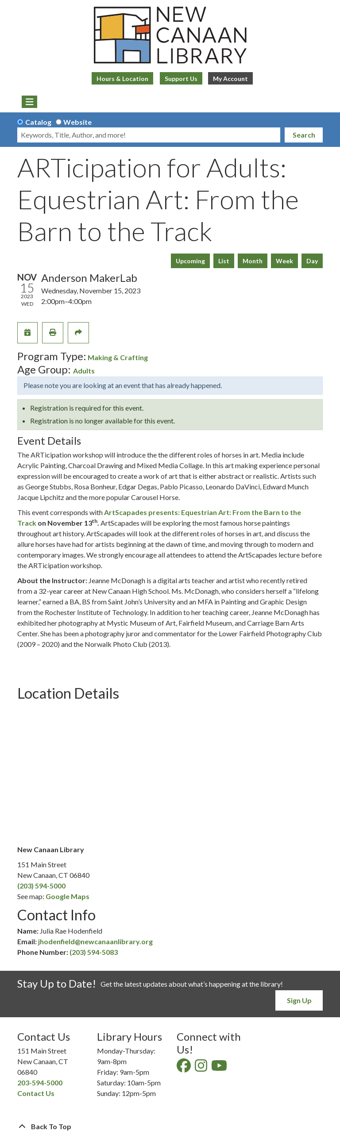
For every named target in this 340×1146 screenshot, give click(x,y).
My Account (230, 78)
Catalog (38, 122)
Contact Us (35, 1093)
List (223, 261)
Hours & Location (122, 78)
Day (312, 261)
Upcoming (190, 261)
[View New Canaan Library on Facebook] (184, 1068)
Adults (84, 370)
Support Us (181, 78)
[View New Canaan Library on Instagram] (202, 1068)
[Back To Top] (170, 1126)
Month (253, 261)
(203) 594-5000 (41, 885)
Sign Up (299, 1000)
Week (284, 261)
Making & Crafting (118, 357)
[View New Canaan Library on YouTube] (219, 1068)
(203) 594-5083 (94, 952)
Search (304, 135)
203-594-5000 (39, 1082)
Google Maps (67, 896)
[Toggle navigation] (29, 102)
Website (77, 122)
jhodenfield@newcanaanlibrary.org (95, 941)
